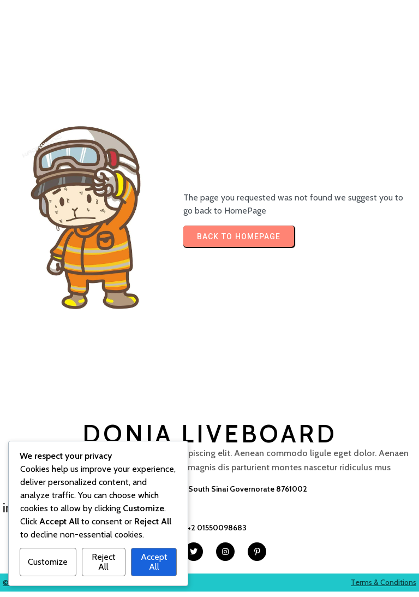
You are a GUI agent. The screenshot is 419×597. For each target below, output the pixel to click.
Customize (48, 562)
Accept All (154, 562)
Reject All (104, 562)
